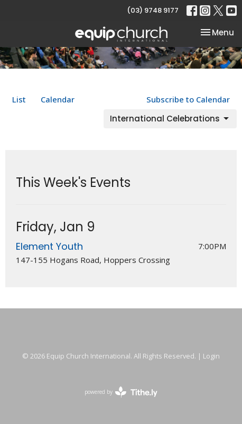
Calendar (58, 99)
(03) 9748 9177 (153, 10)
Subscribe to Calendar (188, 99)
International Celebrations (170, 118)
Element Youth (49, 246)
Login (211, 356)
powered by (121, 392)
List (19, 99)
